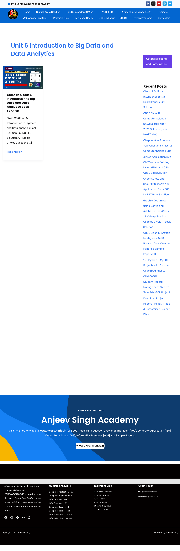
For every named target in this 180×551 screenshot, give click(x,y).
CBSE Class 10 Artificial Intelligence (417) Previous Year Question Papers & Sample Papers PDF (157, 249)
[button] (49, 12)
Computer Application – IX (61, 497)
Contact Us (164, 18)
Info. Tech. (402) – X (58, 508)
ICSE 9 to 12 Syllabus (103, 511)
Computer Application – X (61, 501)
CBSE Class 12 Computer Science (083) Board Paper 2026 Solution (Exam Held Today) (156, 124)
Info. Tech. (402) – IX (59, 505)
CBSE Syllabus (107, 18)
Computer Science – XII (60, 516)
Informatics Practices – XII (61, 524)
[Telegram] (17, 523)
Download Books (84, 18)
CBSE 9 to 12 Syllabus (103, 497)
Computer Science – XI (59, 512)
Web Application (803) (35, 18)
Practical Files (61, 18)
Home (27, 12)
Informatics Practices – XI (61, 520)
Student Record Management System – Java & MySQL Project (157, 292)
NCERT (123, 18)
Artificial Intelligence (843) (136, 12)
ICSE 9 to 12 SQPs (101, 515)
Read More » (14, 151)
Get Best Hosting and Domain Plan (156, 61)
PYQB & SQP (107, 12)
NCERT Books (100, 504)
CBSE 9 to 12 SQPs (102, 500)
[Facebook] (5, 523)
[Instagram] (11, 523)
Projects (163, 12)
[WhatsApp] (29, 523)
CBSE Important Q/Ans (80, 12)
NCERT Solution (101, 508)
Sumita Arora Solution (48, 12)
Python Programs (142, 18)
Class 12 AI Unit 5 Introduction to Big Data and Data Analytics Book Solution (21, 102)
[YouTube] (23, 523)
